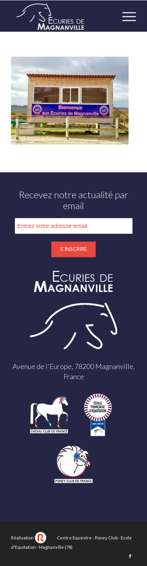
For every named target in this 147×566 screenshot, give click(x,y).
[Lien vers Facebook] (130, 556)
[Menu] (125, 16)
